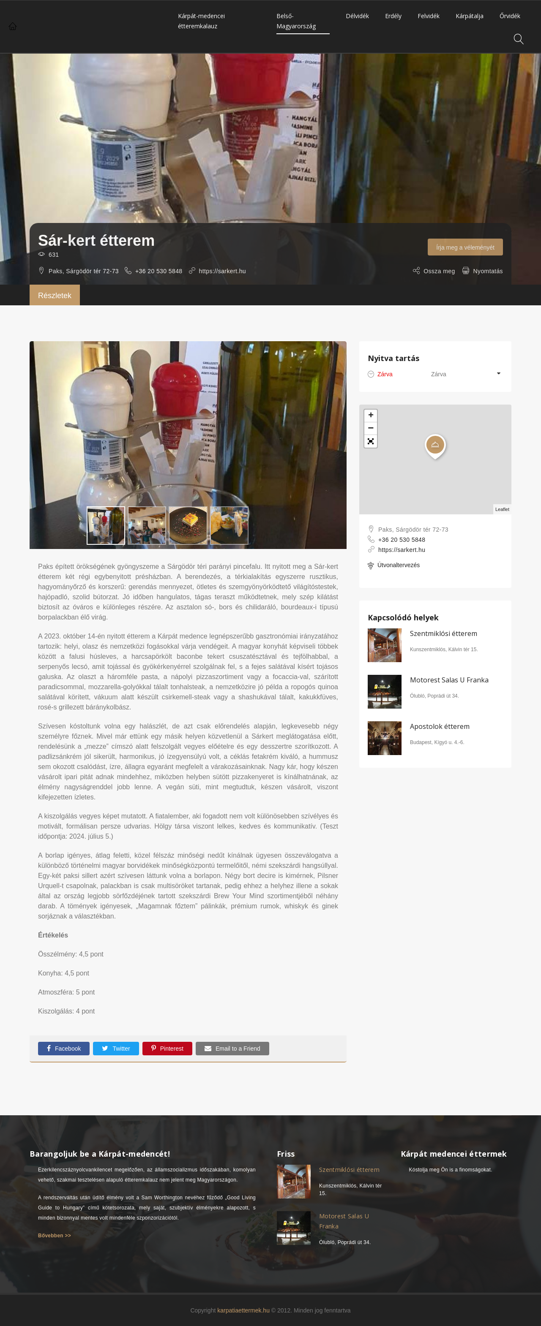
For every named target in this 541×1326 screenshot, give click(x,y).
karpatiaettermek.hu (243, 1306)
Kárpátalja (470, 16)
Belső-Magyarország (296, 21)
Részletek (54, 295)
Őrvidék (510, 16)
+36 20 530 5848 (159, 271)
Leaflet (502, 509)
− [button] (371, 428)
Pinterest (167, 1048)
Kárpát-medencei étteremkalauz (201, 21)
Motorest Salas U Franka (449, 680)
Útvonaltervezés (394, 566)
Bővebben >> (54, 1231)
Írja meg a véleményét (465, 247)
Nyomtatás (488, 271)
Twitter (116, 1048)
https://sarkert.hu (222, 271)
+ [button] (371, 416)
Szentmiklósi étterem (443, 633)
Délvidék (357, 16)
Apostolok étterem (440, 726)
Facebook (64, 1048)
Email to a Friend (232, 1048)
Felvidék (429, 16)
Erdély (393, 16)
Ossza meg (439, 271)
